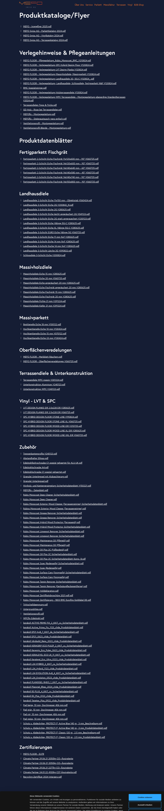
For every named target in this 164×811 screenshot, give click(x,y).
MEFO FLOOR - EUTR (33, 753)
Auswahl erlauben (145, 786)
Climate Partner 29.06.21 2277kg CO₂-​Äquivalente (48, 767)
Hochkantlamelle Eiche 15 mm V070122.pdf (44, 333)
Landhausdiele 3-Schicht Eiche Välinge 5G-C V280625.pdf (52, 223)
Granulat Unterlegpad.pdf (35, 481)
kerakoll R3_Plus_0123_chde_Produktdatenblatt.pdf (48, 695)
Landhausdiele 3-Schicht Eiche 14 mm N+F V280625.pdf (51, 241)
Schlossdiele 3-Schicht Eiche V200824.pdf (44, 255)
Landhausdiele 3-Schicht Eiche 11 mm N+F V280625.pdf (50, 236)
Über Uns (79, 4)
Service (89, 4)
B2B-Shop (139, 4)
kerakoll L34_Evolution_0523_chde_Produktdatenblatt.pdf (52, 677)
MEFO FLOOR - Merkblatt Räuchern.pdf (42, 356)
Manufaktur (109, 4)
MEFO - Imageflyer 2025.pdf (37, 26)
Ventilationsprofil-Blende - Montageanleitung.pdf (47, 127)
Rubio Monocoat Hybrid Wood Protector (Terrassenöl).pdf (51, 522)
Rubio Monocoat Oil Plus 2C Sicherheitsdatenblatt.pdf (50, 554)
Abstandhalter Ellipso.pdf (35, 458)
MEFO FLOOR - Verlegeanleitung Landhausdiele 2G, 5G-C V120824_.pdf (58, 78)
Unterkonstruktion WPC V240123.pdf (41, 389)
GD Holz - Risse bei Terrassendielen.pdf (42, 109)
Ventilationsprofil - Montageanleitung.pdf (43, 123)
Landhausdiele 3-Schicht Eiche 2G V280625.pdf (47, 209)
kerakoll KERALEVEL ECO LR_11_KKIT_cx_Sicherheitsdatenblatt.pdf (56, 654)
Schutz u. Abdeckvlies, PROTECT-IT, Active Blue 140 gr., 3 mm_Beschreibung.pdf (62, 723)
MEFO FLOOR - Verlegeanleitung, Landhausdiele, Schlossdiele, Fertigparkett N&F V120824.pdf (69, 83)
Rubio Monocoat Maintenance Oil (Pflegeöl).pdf (46, 540)
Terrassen (121, 4)
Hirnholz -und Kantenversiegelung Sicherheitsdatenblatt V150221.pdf (57, 485)
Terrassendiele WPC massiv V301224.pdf (43, 379)
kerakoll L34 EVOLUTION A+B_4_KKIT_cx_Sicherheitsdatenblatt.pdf (57, 673)
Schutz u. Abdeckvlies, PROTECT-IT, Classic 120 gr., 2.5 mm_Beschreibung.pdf (61, 732)
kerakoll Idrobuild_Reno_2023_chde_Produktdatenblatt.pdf (52, 641)
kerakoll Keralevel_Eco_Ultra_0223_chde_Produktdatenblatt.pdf (55, 659)
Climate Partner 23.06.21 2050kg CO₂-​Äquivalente (48, 763)
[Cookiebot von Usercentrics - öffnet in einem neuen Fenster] (15, 806)
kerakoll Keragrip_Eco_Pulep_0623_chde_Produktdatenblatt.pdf (54, 650)
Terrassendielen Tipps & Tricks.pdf (40, 105)
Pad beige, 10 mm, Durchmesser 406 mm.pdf (45, 705)
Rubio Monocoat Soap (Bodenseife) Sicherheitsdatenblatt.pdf (53, 563)
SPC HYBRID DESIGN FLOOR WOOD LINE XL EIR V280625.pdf (54, 430)
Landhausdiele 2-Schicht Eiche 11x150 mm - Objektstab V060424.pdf (57, 200)
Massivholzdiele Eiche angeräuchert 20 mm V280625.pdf (51, 282)
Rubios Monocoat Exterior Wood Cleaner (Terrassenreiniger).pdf (54, 508)
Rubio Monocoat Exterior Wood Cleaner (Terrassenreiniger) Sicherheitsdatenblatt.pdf (65, 503)
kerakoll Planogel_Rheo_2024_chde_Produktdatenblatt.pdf (52, 686)
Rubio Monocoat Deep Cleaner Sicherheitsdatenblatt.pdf (51, 494)
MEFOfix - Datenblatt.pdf (35, 490)
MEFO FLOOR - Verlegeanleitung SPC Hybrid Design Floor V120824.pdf (58, 65)
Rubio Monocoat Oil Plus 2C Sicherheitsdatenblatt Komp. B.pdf (54, 558)
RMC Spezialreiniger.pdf (35, 87)
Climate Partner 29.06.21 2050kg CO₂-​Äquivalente (48, 758)
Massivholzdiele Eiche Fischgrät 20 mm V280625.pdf (49, 296)
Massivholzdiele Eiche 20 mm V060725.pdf (44, 278)
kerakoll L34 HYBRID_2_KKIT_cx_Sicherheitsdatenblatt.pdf (52, 663)
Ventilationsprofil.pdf (33, 613)
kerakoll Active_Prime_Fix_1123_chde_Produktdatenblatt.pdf (53, 627)
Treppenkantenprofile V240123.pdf (40, 453)
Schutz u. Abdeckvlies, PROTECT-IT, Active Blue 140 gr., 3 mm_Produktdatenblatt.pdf (65, 727)
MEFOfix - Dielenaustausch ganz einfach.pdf (45, 118)
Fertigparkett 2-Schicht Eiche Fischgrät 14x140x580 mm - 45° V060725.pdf (61, 172)
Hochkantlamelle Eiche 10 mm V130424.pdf (44, 328)
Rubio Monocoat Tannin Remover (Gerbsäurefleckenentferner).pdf (55, 586)
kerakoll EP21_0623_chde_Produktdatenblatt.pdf (47, 636)
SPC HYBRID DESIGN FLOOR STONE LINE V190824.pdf (50, 416)
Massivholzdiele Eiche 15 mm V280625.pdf (44, 273)
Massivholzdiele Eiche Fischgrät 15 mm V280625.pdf (49, 292)
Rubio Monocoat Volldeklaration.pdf (41, 590)
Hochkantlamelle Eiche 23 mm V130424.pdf (45, 338)
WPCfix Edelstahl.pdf (33, 618)
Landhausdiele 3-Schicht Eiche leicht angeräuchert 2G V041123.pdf (56, 214)
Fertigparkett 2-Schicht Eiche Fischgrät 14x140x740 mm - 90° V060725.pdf (61, 177)
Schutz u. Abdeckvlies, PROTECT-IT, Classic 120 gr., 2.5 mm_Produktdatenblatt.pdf (64, 737)
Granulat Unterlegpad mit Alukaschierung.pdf (45, 476)
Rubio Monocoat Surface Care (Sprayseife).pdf (46, 577)
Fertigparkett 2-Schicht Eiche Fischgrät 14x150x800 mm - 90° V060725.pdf (61, 181)
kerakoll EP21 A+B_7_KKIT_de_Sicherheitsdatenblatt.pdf (51, 631)
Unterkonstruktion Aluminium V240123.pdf (44, 384)
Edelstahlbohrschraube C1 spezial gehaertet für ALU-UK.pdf (52, 462)
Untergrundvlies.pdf (32, 609)
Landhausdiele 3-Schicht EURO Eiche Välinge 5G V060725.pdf (54, 232)
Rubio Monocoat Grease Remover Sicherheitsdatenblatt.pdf (52, 513)
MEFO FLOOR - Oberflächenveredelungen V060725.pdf (50, 361)
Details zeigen (121, 806)
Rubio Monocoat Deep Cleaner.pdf (40, 499)
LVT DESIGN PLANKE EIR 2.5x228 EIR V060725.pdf (48, 412)
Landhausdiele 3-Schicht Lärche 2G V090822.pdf (47, 250)
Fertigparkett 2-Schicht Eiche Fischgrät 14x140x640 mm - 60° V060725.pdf (61, 168)
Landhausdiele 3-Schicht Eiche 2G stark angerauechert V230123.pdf (57, 218)
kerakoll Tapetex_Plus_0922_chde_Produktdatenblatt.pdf (51, 700)
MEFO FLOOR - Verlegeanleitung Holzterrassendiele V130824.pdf (55, 92)
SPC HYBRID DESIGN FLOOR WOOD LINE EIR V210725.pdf (52, 426)
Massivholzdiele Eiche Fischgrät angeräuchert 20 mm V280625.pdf (56, 287)
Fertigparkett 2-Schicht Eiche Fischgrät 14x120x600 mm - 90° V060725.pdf (61, 163)
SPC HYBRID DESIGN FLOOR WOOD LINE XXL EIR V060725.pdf (55, 435)
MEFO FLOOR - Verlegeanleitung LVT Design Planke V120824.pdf (55, 69)
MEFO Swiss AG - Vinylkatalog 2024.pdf (43, 35)
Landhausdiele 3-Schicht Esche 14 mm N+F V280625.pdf (51, 246)
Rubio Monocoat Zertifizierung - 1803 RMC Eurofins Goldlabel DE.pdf (57, 599)
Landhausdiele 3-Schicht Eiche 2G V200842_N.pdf (48, 204)
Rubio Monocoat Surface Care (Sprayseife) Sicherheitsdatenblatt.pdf (57, 572)
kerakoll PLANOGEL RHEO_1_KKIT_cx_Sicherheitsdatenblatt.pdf (55, 682)
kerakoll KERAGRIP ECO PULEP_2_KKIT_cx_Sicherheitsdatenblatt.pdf (57, 645)
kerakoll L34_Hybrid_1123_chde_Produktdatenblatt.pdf (50, 668)
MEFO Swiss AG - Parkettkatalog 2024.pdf (44, 30)
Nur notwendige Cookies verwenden (145, 794)
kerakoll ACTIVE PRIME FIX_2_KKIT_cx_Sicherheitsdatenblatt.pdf (55, 622)
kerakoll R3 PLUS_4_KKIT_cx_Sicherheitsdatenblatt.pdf (50, 691)
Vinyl (130, 4)
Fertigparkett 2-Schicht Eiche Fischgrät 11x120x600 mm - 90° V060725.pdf (60, 158)
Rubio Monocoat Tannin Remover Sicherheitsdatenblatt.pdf (52, 581)
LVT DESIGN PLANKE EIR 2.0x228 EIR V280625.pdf (48, 407)
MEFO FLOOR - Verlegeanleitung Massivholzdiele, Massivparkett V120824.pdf (61, 74)
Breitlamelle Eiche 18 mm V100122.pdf (42, 324)
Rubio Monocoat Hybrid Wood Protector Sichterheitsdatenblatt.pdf (56, 526)
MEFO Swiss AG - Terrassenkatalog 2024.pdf (45, 40)
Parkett (98, 4)
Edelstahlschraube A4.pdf (36, 467)
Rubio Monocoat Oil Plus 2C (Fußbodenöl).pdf (45, 549)
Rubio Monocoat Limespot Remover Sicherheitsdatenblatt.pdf (53, 531)
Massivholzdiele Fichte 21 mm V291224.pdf (44, 301)
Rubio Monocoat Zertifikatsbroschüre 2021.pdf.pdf (48, 595)
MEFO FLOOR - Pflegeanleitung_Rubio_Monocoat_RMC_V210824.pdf (57, 60)
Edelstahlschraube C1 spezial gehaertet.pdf (44, 471)
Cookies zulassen (145, 778)
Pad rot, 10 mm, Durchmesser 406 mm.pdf (44, 714)
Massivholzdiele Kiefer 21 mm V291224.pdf (44, 305)
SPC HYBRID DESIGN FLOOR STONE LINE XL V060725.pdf (52, 421)
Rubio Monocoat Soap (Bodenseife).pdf (42, 567)
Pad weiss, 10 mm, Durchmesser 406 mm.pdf (45, 718)
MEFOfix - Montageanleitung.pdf (39, 114)
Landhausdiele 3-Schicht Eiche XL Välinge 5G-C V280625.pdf (53, 227)
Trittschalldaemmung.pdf (35, 604)
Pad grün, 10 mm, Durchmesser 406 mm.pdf (45, 709)
